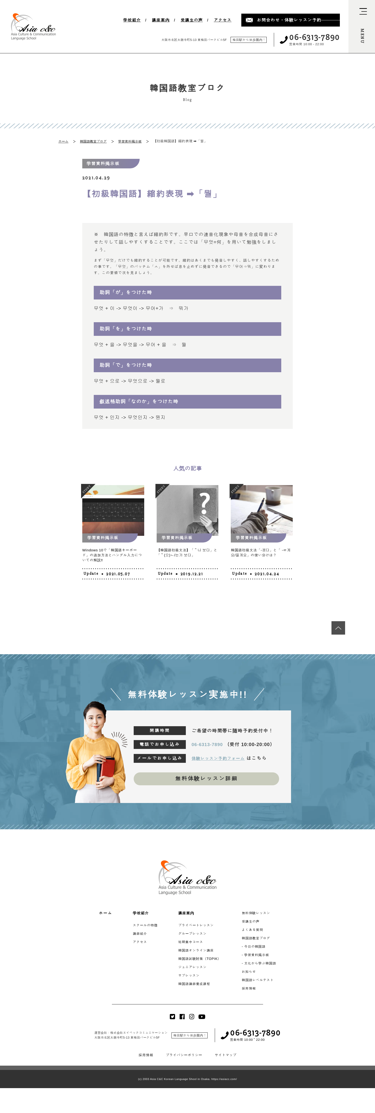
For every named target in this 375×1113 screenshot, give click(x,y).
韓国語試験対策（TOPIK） (200, 960)
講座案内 (161, 20)
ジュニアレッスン (192, 968)
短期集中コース (190, 943)
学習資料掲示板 (133, 141)
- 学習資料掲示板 (258, 956)
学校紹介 (132, 20)
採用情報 (251, 990)
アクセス (223, 20)
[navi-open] (361, 26)
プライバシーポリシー (184, 1056)
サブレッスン (188, 977)
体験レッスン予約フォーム (222, 757)
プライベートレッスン (196, 927)
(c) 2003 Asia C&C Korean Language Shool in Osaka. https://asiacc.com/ (187, 1080)
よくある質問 (254, 931)
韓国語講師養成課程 (194, 985)
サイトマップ (226, 1056)
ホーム (63, 141)
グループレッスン (192, 935)
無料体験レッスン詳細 (206, 779)
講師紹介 (137, 935)
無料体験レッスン (258, 914)
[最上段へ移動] (337, 626)
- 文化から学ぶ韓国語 (261, 965)
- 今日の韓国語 (256, 948)
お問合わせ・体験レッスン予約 (289, 20)
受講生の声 (192, 20)
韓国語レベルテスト (260, 981)
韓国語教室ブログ (95, 141)
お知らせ (251, 973)
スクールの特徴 (143, 927)
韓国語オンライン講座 (196, 952)
